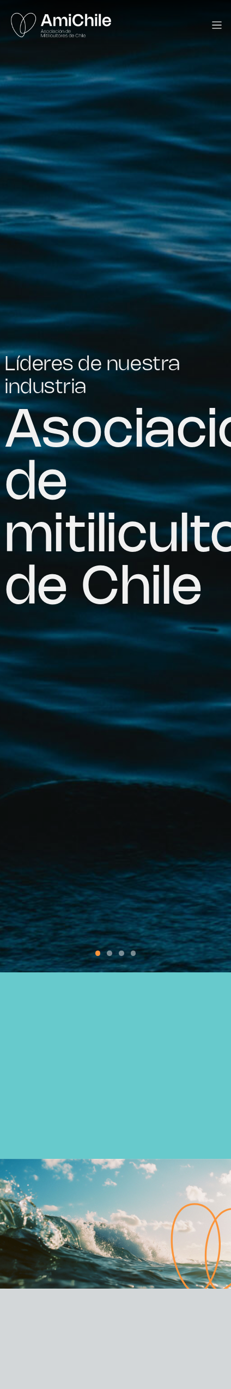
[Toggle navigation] (217, 25)
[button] (98, 953)
